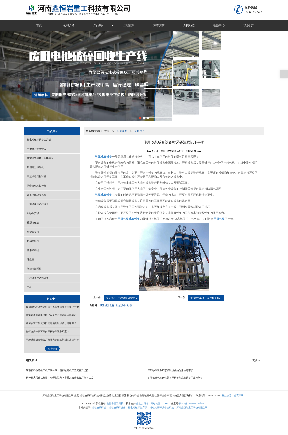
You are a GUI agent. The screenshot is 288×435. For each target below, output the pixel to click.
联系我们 (249, 25)
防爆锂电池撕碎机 (36, 185)
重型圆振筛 (33, 231)
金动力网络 (142, 403)
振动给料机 (33, 241)
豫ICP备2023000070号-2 (191, 403)
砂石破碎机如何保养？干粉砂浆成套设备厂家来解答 (175, 377)
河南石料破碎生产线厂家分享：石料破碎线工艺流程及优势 (57, 370)
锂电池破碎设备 (117, 407)
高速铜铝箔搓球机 (36, 176)
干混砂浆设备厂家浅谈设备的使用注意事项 (170, 370)
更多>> (256, 360)
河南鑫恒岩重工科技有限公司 (192, 407)
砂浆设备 (121, 305)
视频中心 (219, 25)
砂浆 (129, 305)
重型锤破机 (33, 222)
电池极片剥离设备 (36, 148)
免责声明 (239, 395)
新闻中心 (139, 131)
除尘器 (30, 259)
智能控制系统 (34, 268)
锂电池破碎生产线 (137, 407)
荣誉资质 (159, 25)
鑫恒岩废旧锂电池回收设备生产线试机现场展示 (51, 315)
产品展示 (99, 25)
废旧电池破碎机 (35, 167)
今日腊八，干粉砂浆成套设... (121, 297)
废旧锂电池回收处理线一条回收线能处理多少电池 (52, 306)
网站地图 (155, 403)
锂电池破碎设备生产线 (39, 139)
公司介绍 (69, 25)
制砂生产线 (33, 213)
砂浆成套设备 (107, 305)
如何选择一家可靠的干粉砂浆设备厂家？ (47, 331)
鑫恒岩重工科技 (115, 403)
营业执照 (226, 395)
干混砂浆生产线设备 (38, 204)
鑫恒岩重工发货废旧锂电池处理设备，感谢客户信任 (53, 323)
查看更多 (53, 348)
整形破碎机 (33, 250)
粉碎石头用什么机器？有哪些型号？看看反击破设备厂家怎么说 (59, 377)
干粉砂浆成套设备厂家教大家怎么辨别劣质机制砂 (52, 339)
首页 (39, 25)
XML (165, 403)
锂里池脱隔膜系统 (36, 195)
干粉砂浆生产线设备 (38, 278)
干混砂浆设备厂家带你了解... (205, 297)
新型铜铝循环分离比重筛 (40, 158)
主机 (29, 287)
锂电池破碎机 (99, 407)
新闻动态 (189, 25)
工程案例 (129, 25)
